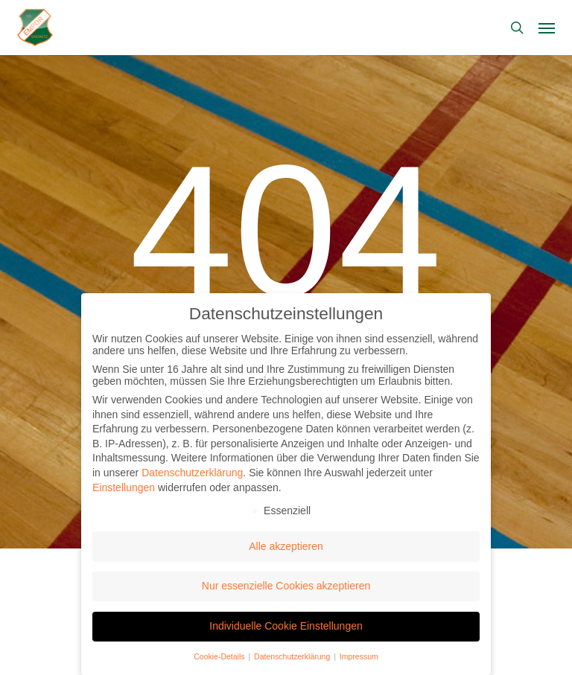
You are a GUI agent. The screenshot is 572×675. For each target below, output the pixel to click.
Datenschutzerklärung (192, 473)
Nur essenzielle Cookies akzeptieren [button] (286, 586)
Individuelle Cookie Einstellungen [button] (285, 626)
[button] (546, 27)
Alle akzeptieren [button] (286, 546)
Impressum (359, 656)
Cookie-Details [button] (220, 656)
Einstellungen (123, 487)
